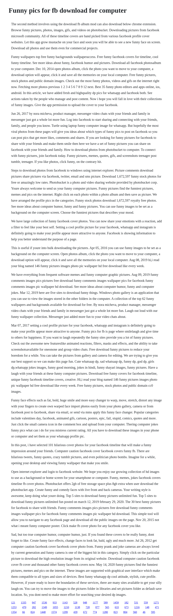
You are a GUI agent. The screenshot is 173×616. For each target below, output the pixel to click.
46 (144, 612)
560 (135, 612)
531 (136, 602)
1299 (65, 612)
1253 (14, 607)
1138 (77, 607)
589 (106, 602)
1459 (116, 602)
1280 (105, 612)
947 (34, 602)
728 (88, 607)
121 (13, 602)
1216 (137, 607)
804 (125, 612)
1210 (66, 607)
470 (24, 607)
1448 (43, 612)
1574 (54, 612)
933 (55, 602)
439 (75, 612)
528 (75, 602)
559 (146, 602)
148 (147, 607)
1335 (23, 602)
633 (117, 607)
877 (97, 607)
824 (33, 612)
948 (85, 602)
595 (153, 612)
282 (34, 607)
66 (23, 612)
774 (95, 612)
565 (107, 607)
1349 (44, 607)
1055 (55, 607)
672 (85, 612)
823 (116, 612)
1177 (95, 602)
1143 (65, 602)
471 (157, 607)
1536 (44, 602)
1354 (14, 612)
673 (126, 607)
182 (126, 602)
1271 (156, 602)
